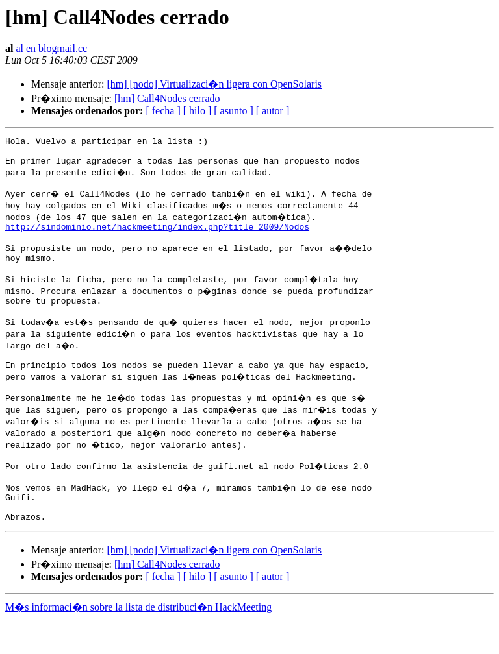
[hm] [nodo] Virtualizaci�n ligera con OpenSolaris (214, 84)
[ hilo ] (197, 110)
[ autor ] (273, 110)
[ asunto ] (233, 110)
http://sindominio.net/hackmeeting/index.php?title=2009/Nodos (157, 236)
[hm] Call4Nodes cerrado (167, 98)
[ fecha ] (163, 110)
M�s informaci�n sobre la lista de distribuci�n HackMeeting (138, 642)
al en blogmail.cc (51, 48)
